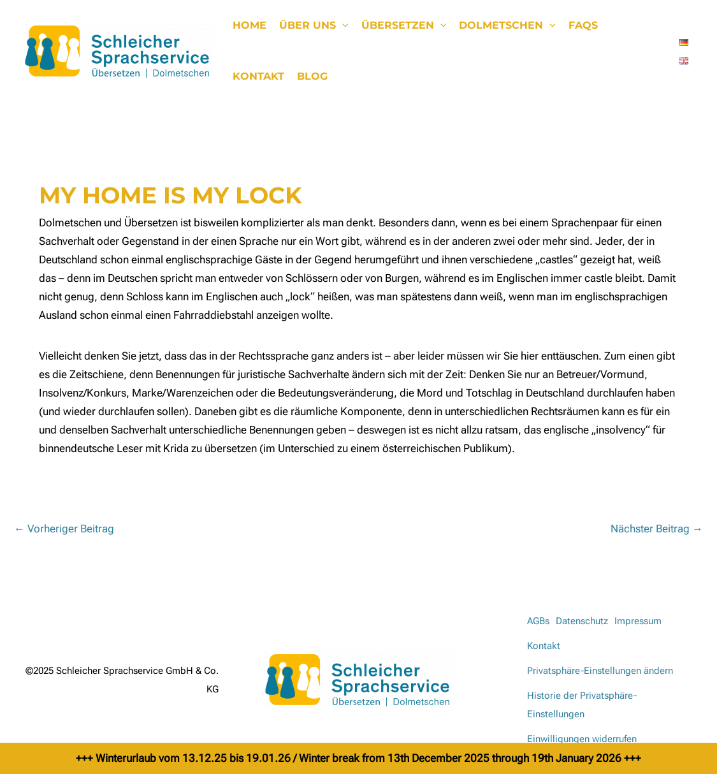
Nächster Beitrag (657, 528)
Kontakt (258, 76)
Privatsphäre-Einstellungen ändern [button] (600, 670)
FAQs (583, 25)
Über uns (314, 25)
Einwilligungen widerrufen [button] (582, 739)
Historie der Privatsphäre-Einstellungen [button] (582, 705)
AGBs (538, 621)
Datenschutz (582, 621)
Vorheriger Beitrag (64, 528)
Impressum (638, 621)
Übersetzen (404, 25)
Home (249, 25)
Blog (312, 76)
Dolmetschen (507, 25)
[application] (342, 25)
